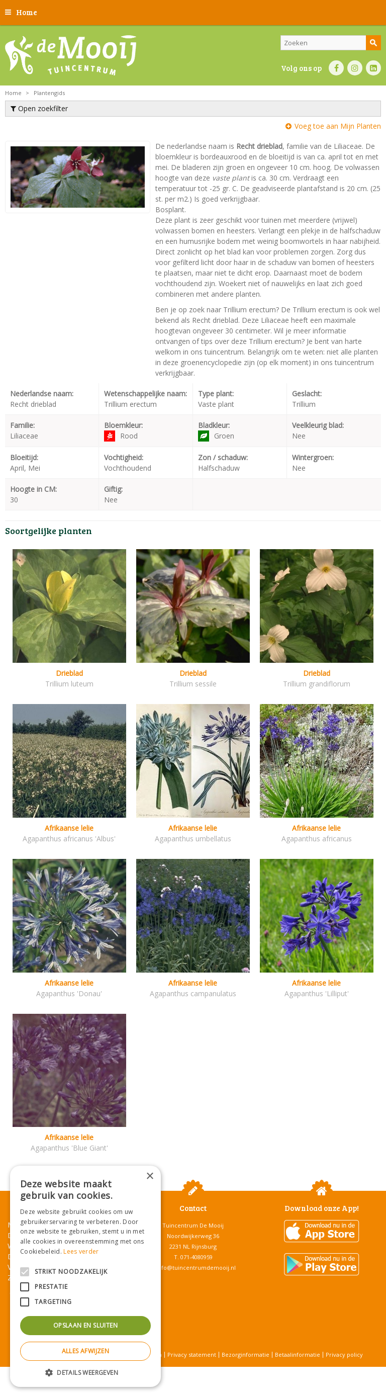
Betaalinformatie (297, 1354)
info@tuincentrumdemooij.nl (196, 1267)
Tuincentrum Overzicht (218, 1371)
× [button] (149, 1176)
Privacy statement (191, 1354)
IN (354, 67)
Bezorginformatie (245, 1354)
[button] (85, 1372)
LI (373, 67)
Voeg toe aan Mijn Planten (338, 126)
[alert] (85, 1276)
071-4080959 (196, 1257)
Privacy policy (344, 1354)
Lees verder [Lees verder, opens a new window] (81, 1251)
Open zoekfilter (39, 108)
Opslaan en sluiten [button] (85, 1325)
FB (336, 67)
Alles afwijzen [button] (86, 1351)
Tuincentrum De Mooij (193, 1225)
